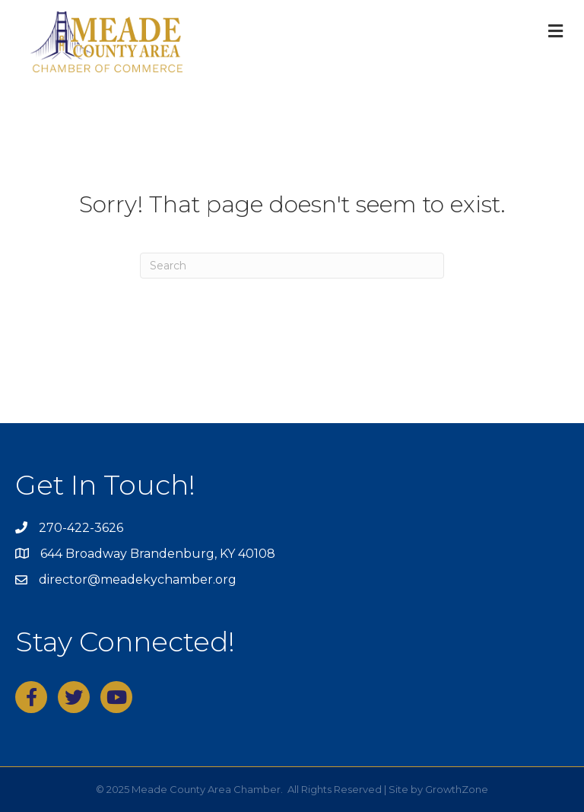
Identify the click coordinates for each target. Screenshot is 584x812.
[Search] (292, 266)
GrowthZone (456, 789)
